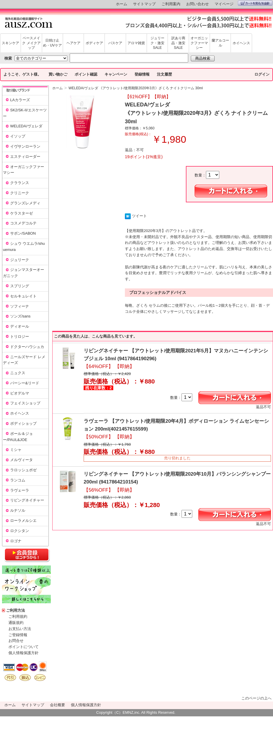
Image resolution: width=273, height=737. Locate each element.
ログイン (262, 74)
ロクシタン (19, 531)
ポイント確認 (86, 74)
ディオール (19, 326)
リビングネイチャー (27, 500)
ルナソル (17, 510)
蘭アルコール (220, 42)
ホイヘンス (241, 43)
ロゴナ (15, 541)
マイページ (224, 4)
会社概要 (57, 705)
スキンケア (10, 43)
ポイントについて (23, 647)
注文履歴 (164, 74)
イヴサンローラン (25, 146)
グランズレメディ (25, 203)
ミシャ (15, 449)
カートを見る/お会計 (255, 3)
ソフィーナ (19, 306)
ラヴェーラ (19, 490)
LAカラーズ (20, 100)
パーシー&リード (24, 383)
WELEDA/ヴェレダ (26, 126)
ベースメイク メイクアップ (31, 43)
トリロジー (19, 336)
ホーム (121, 4)
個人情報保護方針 (23, 653)
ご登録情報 (17, 635)
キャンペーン (116, 74)
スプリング (19, 286)
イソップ (17, 136)
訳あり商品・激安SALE (178, 43)
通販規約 (16, 622)
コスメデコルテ (23, 223)
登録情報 (142, 74)
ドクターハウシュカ (27, 347)
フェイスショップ (25, 403)
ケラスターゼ (21, 213)
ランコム (17, 480)
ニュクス (17, 373)
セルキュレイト (23, 296)
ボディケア (94, 43)
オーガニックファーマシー (199, 43)
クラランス (19, 183)
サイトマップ (144, 4)
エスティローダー (25, 156)
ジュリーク (19, 260)
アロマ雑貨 (136, 43)
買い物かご (58, 74)
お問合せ (16, 640)
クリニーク (19, 193)
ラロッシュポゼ (23, 470)
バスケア (115, 43)
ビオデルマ (19, 393)
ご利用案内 (170, 4)
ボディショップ (23, 423)
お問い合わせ (197, 4)
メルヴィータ (21, 460)
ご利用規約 (17, 616)
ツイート (139, 216)
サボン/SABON (23, 233)
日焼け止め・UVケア (52, 42)
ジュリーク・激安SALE (157, 43)
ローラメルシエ (23, 520)
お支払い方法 (19, 629)
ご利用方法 (15, 610)
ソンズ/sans (20, 316)
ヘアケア (73, 43)
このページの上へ (256, 698)
